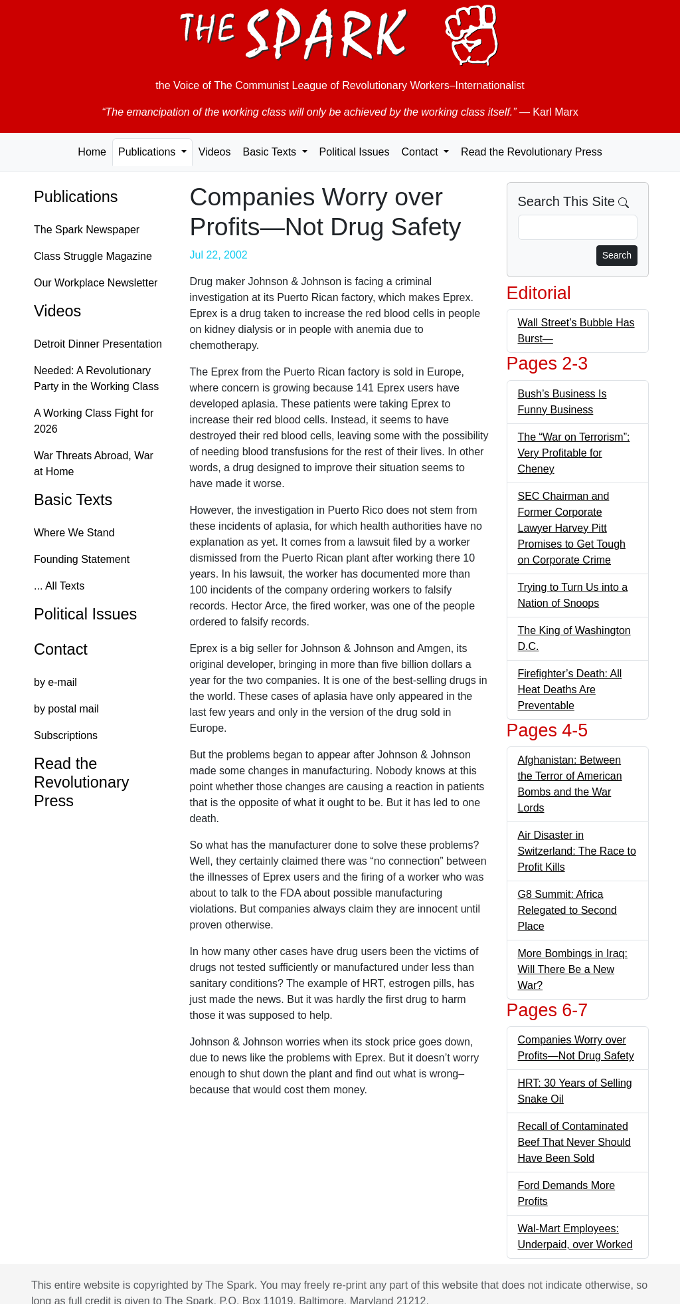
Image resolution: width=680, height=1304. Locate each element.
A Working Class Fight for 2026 (93, 421)
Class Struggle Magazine (93, 256)
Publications (76, 196)
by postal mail (66, 708)
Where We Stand (74, 532)
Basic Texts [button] (270, 152)
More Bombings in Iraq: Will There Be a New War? (573, 969)
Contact (61, 649)
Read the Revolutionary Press (531, 152)
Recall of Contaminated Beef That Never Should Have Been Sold (574, 1142)
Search (617, 255)
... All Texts (59, 586)
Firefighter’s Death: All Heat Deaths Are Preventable (570, 689)
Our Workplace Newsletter (95, 282)
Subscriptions (66, 735)
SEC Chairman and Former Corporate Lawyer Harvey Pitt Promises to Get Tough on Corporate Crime (572, 528)
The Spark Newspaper (86, 229)
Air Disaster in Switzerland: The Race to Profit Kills (577, 851)
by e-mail (55, 682)
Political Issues (354, 152)
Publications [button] (148, 152)
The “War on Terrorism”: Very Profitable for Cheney (574, 453)
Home (92, 152)
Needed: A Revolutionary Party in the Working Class (96, 378)
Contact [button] (421, 152)
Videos (215, 152)
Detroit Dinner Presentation (98, 344)
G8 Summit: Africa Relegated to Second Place (567, 910)
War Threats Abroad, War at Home (93, 463)
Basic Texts (73, 499)
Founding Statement (81, 559)
